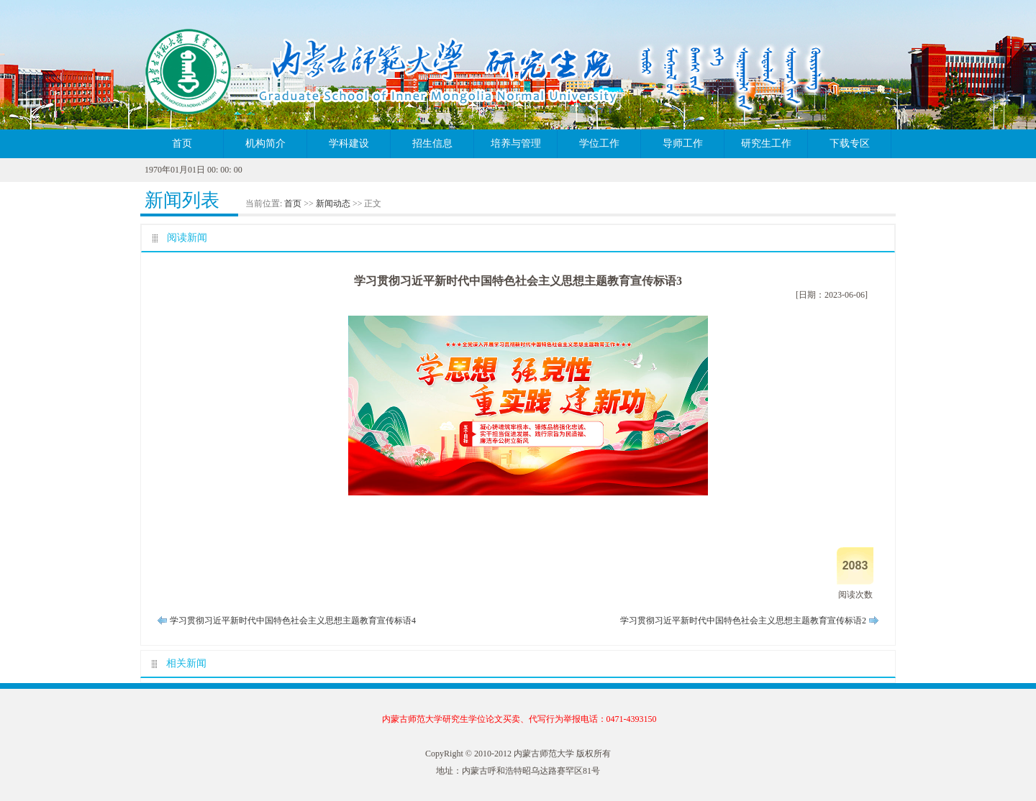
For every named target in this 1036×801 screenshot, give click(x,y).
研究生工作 (766, 143)
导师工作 (683, 143)
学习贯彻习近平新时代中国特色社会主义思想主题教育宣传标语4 (293, 620)
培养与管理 (516, 143)
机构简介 (265, 143)
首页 (182, 143)
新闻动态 (333, 203)
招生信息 (432, 143)
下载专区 (850, 143)
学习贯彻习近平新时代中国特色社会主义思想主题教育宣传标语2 (743, 620)
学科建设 (349, 143)
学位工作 (599, 143)
